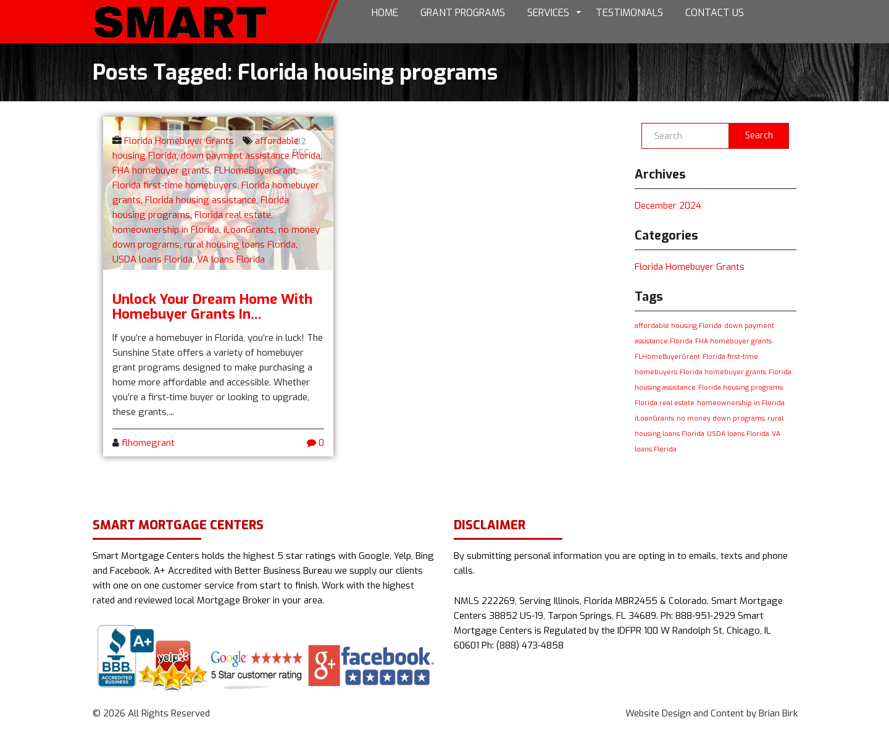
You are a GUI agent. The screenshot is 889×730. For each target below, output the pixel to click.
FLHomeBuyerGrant (255, 170)
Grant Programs (462, 12)
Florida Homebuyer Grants (179, 141)
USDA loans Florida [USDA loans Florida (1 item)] (738, 433)
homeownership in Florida (165, 230)
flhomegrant (148, 443)
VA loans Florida (231, 259)
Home (385, 12)
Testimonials (629, 12)
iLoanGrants (248, 230)
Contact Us (714, 12)
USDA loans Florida (152, 259)
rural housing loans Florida (240, 244)
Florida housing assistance (200, 200)
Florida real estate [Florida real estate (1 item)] (665, 402)
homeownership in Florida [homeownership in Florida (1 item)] (741, 402)
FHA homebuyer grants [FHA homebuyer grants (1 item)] (733, 341)
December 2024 (668, 205)
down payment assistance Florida (250, 155)
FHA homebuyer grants (161, 170)
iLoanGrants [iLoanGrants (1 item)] (654, 418)
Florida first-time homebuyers (174, 185)
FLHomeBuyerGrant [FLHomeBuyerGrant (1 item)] (667, 356)
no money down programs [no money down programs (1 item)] (721, 418)
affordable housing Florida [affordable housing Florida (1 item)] (678, 325)
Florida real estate (232, 215)
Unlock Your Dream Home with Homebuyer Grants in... (212, 306)
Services (548, 12)
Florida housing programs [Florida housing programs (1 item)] (740, 387)
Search (759, 135)
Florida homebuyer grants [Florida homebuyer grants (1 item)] (723, 371)
